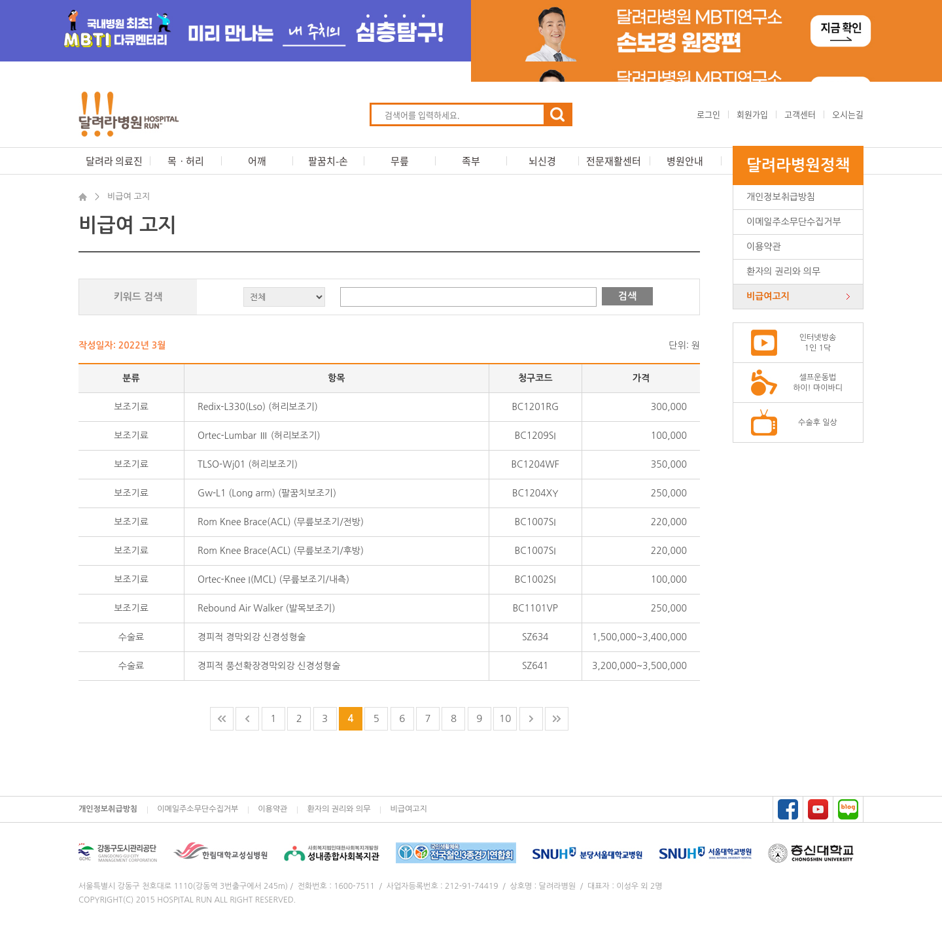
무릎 (400, 161)
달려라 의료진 (114, 161)
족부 (471, 161)
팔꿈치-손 (328, 161)
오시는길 (848, 114)
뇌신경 (542, 161)
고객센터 (800, 114)
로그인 (708, 114)
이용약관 (763, 246)
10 (505, 718)
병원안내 (685, 161)
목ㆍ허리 (185, 161)
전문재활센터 (613, 161)
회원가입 (752, 114)
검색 (627, 296)
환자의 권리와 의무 (783, 271)
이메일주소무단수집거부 (793, 221)
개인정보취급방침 (780, 196)
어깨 (257, 161)
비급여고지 (768, 296)
